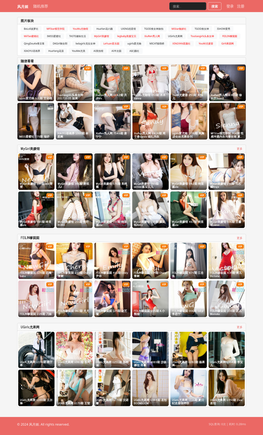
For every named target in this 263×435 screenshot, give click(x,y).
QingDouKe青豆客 (34, 43)
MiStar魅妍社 (179, 29)
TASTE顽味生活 (77, 36)
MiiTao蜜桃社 (31, 36)
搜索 (214, 6)
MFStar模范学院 (56, 29)
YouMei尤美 (78, 51)
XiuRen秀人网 (152, 36)
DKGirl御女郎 (60, 43)
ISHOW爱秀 (223, 29)
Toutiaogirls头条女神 (202, 36)
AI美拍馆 (98, 51)
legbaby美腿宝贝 (126, 36)
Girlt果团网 (227, 43)
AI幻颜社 (134, 51)
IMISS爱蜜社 (54, 36)
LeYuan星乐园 (111, 43)
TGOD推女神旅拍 (153, 29)
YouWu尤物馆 (80, 29)
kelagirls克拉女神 (85, 43)
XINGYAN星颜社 (181, 43)
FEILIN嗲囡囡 (229, 36)
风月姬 (22, 6)
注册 (240, 6)
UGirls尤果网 (175, 36)
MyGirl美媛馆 (101, 36)
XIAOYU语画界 (32, 51)
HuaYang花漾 (56, 51)
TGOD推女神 (202, 29)
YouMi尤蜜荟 (206, 43)
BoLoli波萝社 (31, 29)
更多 (240, 149)
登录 (230, 6)
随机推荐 (40, 6)
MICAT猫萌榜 (156, 43)
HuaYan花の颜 (104, 29)
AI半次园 (116, 51)
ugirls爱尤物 (134, 43)
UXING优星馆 (128, 29)
